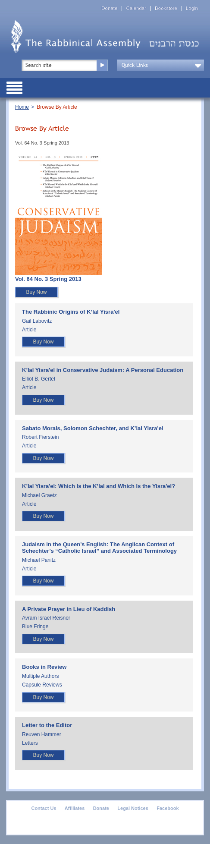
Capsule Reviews (42, 685)
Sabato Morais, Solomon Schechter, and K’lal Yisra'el (92, 428)
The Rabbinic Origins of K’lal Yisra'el (70, 312)
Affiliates (75, 808)
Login (192, 8)
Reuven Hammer (41, 734)
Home (22, 107)
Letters (30, 743)
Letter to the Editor (47, 725)
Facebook (168, 808)
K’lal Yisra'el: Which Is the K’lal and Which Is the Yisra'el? (98, 486)
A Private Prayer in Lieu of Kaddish (68, 609)
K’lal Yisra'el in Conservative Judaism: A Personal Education (102, 370)
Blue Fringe (35, 627)
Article (29, 330)
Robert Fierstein (40, 437)
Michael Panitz (39, 560)
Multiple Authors (40, 676)
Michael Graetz (39, 495)
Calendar (136, 8)
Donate (109, 8)
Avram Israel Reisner (46, 618)
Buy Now (36, 292)
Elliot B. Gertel (38, 379)
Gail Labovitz (37, 321)
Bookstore (166, 8)
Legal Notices (132, 808)
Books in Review (44, 667)
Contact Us (43, 808)
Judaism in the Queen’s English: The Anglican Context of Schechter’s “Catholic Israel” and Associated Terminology (99, 547)
